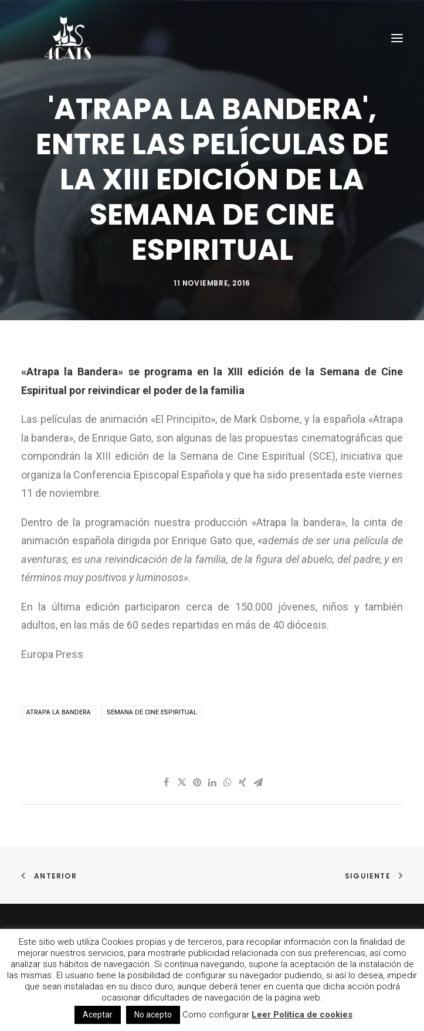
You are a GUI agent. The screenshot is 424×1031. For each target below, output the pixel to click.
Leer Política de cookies (302, 1014)
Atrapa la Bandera (58, 712)
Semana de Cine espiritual (152, 712)
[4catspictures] (68, 38)
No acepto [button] (153, 1014)
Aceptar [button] (98, 1014)
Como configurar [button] (215, 1014)
